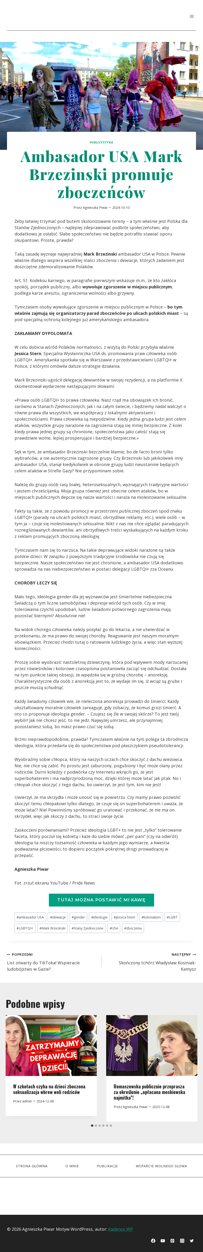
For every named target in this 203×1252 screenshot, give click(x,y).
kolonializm (151, 917)
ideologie (99, 917)
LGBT (172, 917)
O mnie (72, 1166)
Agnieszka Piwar (95, 207)
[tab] (92, 1125)
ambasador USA (30, 917)
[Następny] (189, 1068)
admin (27, 1101)
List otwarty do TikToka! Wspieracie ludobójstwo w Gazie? (52, 961)
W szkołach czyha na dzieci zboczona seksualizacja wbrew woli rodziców (49, 1089)
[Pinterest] (172, 1241)
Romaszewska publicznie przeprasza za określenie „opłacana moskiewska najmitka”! (149, 1092)
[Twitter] (192, 1241)
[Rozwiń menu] (191, 16)
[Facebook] (153, 1241)
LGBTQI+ (25, 928)
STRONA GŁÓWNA (31, 1166)
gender (78, 917)
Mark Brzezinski (52, 928)
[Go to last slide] (14, 1068)
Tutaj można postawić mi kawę (101, 900)
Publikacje (107, 1166)
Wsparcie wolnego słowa (161, 1166)
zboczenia (133, 928)
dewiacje (58, 917)
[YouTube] (163, 1241)
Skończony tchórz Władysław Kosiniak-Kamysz (151, 961)
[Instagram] (182, 1241)
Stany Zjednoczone (87, 928)
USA (114, 928)
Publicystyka (101, 142)
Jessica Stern (124, 917)
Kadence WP (120, 1229)
